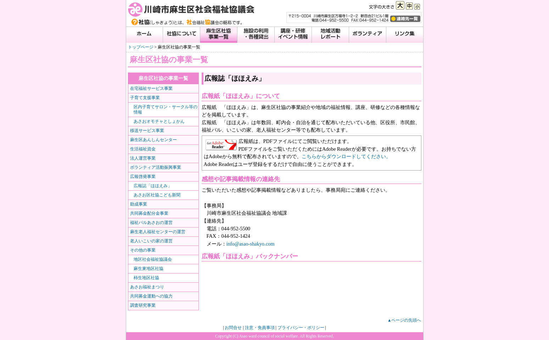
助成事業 (138, 204)
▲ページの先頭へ (404, 320)
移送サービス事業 (147, 130)
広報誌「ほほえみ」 (153, 186)
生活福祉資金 (143, 149)
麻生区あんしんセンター (153, 140)
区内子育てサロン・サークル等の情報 (165, 109)
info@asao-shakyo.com (250, 244)
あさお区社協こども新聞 (157, 195)
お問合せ (233, 327)
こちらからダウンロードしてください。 (346, 156)
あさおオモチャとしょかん (159, 121)
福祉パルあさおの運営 (151, 222)
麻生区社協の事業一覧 (163, 78)
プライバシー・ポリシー (301, 327)
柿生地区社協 (146, 278)
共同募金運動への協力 (151, 296)
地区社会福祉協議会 (153, 259)
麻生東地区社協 (148, 268)
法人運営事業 (143, 158)
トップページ (140, 47)
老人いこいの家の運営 (151, 241)
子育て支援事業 (145, 98)
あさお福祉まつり (147, 287)
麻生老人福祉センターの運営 (157, 232)
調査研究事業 (143, 305)
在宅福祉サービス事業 (151, 88)
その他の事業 (143, 250)
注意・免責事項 (260, 327)
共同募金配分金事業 (149, 213)
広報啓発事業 (143, 176)
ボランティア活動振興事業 (155, 167)
